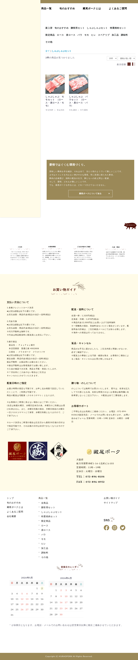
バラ (9, 107)
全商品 (10, 93)
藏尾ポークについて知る (90, 193)
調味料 (124, 35)
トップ (29, 8)
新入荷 (48, 28)
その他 (10, 130)
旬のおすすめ (67, 8)
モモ (9, 112)
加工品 (10, 121)
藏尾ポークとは (92, 8)
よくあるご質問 (118, 8)
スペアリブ (104, 35)
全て (47, 51)
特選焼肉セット (14, 160)
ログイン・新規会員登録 (19, 47)
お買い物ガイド (19, 55)
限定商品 (11, 126)
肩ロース (11, 102)
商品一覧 (46, 8)
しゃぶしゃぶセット (16, 155)
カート (18, 40)
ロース (10, 97)
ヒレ (9, 116)
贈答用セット (13, 151)
